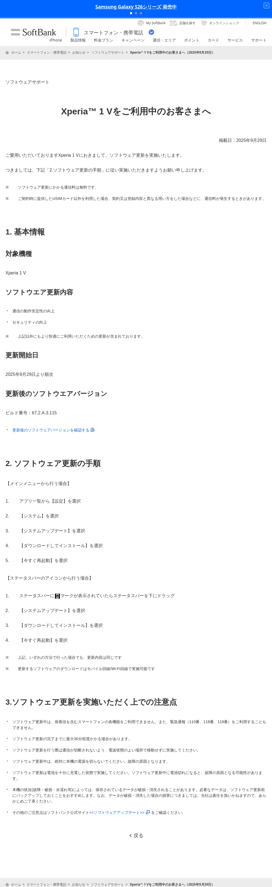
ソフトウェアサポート (107, 52)
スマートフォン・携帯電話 (46, 52)
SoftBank (33, 32)
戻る (136, 835)
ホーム (16, 52)
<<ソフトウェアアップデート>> (119, 812)
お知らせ (78, 52)
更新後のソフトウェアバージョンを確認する (53, 430)
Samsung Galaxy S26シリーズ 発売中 (136, 7)
